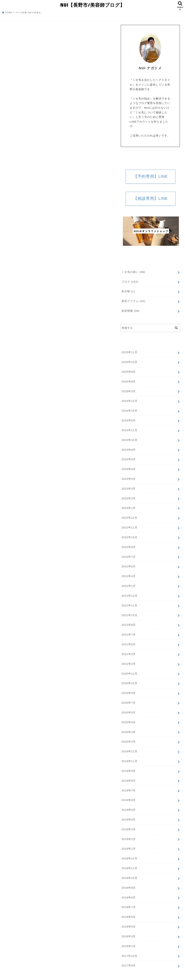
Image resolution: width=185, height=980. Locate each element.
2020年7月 (128, 696)
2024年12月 (129, 399)
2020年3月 (128, 724)
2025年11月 (129, 351)
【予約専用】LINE (150, 176)
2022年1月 (128, 581)
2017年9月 (128, 954)
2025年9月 (128, 370)
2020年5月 (128, 705)
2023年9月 (128, 447)
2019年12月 (129, 743)
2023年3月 (128, 485)
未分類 (128, 291)
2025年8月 (128, 380)
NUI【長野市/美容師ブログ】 (92, 4)
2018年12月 (129, 849)
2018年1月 (128, 935)
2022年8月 (128, 543)
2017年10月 (129, 944)
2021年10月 (129, 610)
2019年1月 (128, 839)
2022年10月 (129, 533)
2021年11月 (129, 600)
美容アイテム (133, 300)
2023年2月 (128, 495)
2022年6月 (128, 562)
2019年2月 (128, 829)
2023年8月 (128, 457)
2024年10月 (129, 409)
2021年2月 (128, 657)
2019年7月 (128, 782)
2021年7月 (128, 629)
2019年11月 (129, 753)
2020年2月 (128, 734)
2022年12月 (129, 514)
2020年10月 (129, 676)
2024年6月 (128, 418)
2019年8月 (128, 772)
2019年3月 (128, 820)
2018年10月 (129, 868)
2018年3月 (128, 925)
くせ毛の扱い (133, 272)
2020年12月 (129, 667)
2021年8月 (128, 619)
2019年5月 (128, 801)
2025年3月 (128, 389)
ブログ (129, 281)
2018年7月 (128, 897)
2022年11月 (129, 523)
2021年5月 (128, 648)
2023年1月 (128, 504)
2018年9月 (128, 877)
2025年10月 (129, 361)
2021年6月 (128, 638)
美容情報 (130, 310)
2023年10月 (129, 437)
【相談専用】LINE (150, 198)
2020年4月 (128, 715)
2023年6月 (128, 466)
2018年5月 (128, 916)
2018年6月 (128, 906)
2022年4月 (128, 571)
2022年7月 (128, 552)
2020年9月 (128, 686)
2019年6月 (128, 791)
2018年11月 (129, 858)
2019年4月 (128, 810)
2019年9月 (128, 763)
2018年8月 (128, 887)
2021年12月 (129, 590)
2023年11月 (129, 428)
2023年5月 (128, 476)
